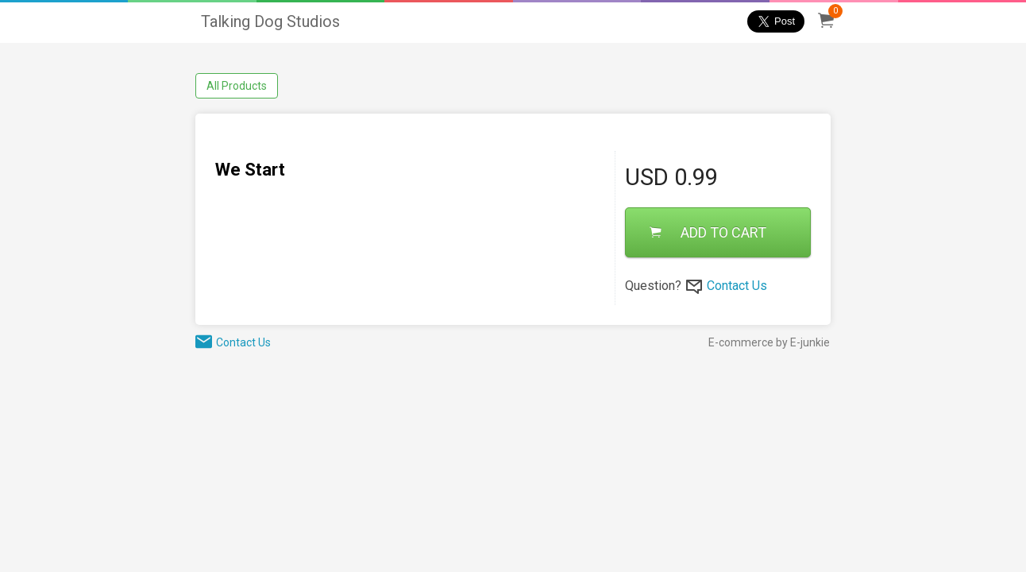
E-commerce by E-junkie (769, 342)
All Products (236, 85)
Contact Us (737, 285)
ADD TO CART (708, 232)
